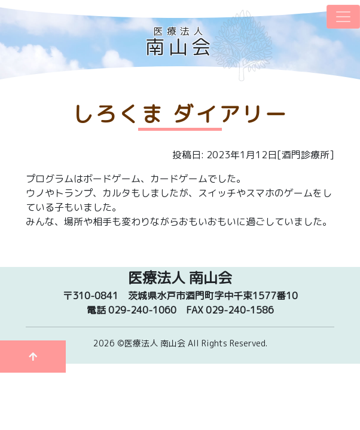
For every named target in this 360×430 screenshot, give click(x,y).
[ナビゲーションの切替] (343, 17)
